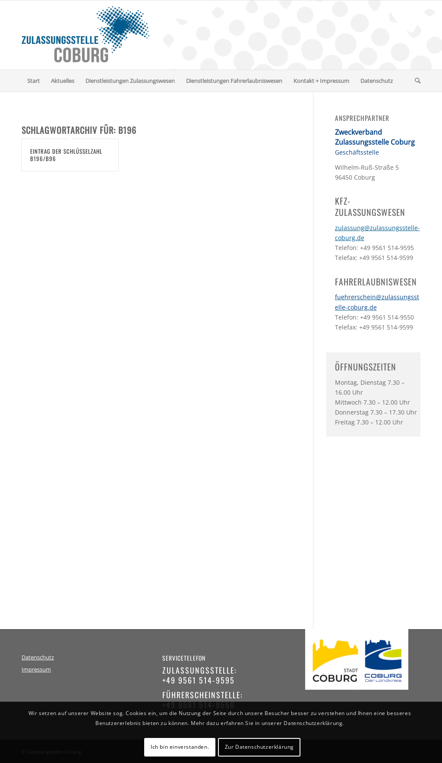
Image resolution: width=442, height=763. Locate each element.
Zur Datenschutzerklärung (259, 746)
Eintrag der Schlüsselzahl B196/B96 (66, 155)
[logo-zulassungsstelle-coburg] (85, 35)
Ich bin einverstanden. (180, 746)
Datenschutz (38, 657)
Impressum (36, 669)
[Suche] (414, 81)
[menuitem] (33, 81)
